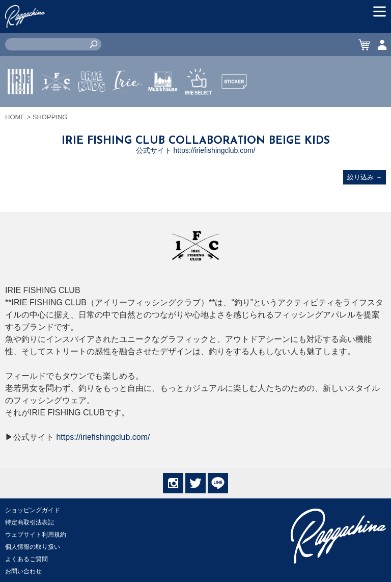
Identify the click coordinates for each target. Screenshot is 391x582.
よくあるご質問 (26, 559)
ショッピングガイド (32, 510)
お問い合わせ (23, 571)
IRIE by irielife (20, 111)
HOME (15, 117)
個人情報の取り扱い (32, 546)
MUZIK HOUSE (163, 111)
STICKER (234, 105)
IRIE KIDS (91, 111)
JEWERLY (127, 105)
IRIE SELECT (198, 111)
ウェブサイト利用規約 (35, 534)
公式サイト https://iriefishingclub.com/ (196, 150)
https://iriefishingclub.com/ (103, 437)
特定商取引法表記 (29, 522)
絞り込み (364, 177)
